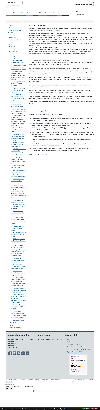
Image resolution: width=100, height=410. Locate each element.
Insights (12, 49)
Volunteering (13, 37)
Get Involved (52, 13)
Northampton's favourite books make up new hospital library (18, 266)
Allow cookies (86, 408)
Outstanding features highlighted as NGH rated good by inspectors (18, 111)
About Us (69, 339)
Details (65, 409)
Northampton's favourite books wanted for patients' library (18, 273)
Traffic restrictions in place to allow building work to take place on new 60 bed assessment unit (18, 193)
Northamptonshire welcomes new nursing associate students (18, 279)
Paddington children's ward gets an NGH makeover (18, 83)
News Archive (29, 21)
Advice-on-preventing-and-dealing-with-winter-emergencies (18, 241)
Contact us (30, 379)
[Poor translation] (11, 388)
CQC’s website (53, 47)
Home (9, 13)
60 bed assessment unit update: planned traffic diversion (18, 144)
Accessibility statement (11, 379)
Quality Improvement (15, 28)
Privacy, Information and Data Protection (78, 349)
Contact (65, 13)
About (59, 13)
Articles (12, 46)
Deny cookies (95, 408)
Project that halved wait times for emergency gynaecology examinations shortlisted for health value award (18, 298)
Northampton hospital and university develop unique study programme (18, 67)
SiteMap (11, 25)
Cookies (37, 379)
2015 (13, 53)
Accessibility (23, 379)
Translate (15, 5)
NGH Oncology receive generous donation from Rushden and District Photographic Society (18, 75)
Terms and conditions (56, 379)
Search (76, 11)
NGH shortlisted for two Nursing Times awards (17, 181)
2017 (36, 21)
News (35, 13)
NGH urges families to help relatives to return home (18, 234)
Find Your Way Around (15, 327)
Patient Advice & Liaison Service (76, 347)
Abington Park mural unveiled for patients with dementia (18, 90)
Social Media (9, 382)
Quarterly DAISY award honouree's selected (17, 129)
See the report (75, 371)
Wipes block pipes (18, 320)
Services (29, 13)
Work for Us (42, 13)
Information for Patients (73, 344)
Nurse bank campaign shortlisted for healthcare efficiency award (18, 290)
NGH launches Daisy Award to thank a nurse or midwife (18, 206)
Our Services (70, 342)
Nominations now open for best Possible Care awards (18, 213)
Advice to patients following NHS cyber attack (17, 228)
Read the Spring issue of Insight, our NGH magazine (18, 306)
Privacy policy (45, 379)
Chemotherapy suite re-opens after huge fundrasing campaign (18, 96)
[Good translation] (7, 388)
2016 (13, 56)
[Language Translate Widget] (14, 2)
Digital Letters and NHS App (75, 352)
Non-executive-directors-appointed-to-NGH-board (18, 260)
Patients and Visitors (19, 13)
